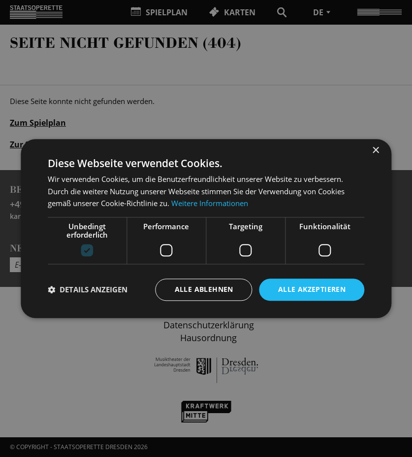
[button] (87, 289)
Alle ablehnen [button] (204, 289)
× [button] (375, 150)
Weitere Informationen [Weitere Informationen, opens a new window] (209, 204)
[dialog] (206, 228)
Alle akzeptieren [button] (312, 289)
